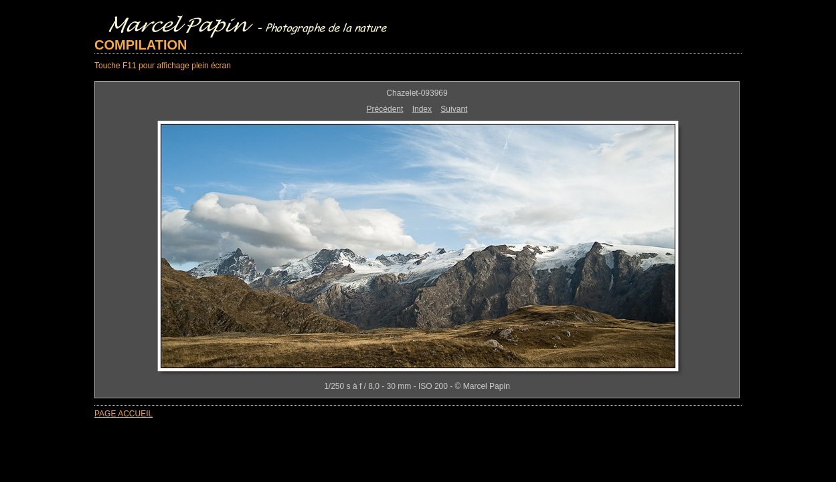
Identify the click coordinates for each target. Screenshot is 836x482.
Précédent (385, 109)
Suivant (453, 109)
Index (422, 109)
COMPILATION (140, 44)
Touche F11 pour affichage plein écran (162, 65)
